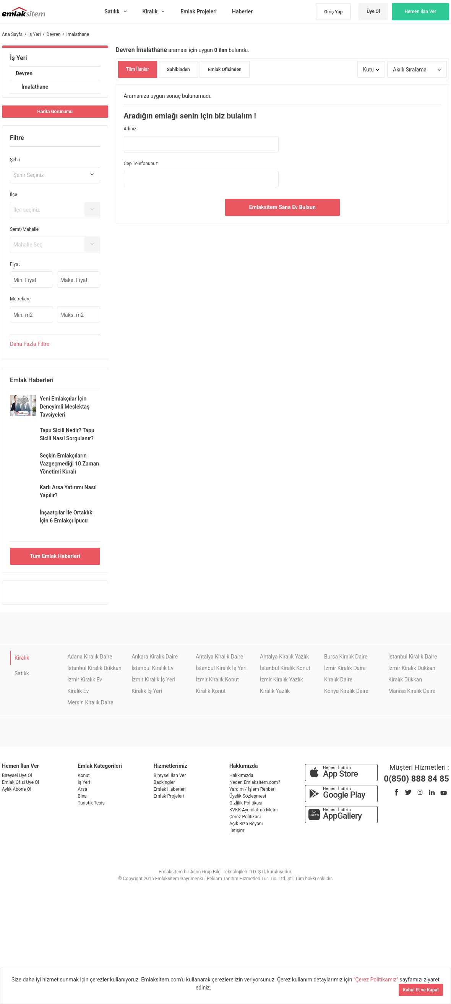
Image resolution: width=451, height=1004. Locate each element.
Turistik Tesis (91, 803)
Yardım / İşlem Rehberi (252, 789)
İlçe (13, 194)
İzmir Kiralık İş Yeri (153, 679)
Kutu (368, 70)
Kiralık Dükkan (405, 679)
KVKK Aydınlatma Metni (253, 810)
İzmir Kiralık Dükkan (411, 668)
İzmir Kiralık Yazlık (281, 679)
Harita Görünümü (55, 111)
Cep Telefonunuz (141, 163)
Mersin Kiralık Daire (90, 702)
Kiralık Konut (211, 691)
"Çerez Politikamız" (376, 979)
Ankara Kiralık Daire (154, 657)
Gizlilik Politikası (246, 803)
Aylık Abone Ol (16, 789)
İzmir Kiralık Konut (217, 679)
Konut (83, 775)
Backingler (164, 782)
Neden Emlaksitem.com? (254, 782)
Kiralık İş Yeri (146, 691)
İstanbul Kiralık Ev (152, 668)
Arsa (82, 789)
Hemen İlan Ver (420, 11)
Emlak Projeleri (169, 796)
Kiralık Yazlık (275, 691)
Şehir (15, 159)
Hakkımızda (241, 775)
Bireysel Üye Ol (17, 775)
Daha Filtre (29, 344)
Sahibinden (178, 69)
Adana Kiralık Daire (89, 657)
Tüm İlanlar (137, 69)
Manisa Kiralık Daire (411, 691)
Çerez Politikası (245, 816)
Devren (24, 73)
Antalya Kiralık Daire (219, 657)
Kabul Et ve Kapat (421, 990)
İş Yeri (18, 58)
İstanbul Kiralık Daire (412, 657)
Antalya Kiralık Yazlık (284, 657)
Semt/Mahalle (24, 229)
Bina (82, 796)
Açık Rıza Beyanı (246, 823)
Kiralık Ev (78, 691)
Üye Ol (373, 11)
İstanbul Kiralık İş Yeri (221, 668)
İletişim (236, 830)
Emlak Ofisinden (225, 69)
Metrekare (20, 299)
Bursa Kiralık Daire (345, 657)
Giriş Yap (333, 12)
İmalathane (34, 87)
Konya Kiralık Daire (346, 691)
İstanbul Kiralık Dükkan (94, 668)
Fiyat (15, 264)
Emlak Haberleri (170, 789)
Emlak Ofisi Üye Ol (20, 782)
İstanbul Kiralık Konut (285, 668)
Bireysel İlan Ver (170, 775)
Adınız (130, 128)
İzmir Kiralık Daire (345, 668)
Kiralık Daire (338, 679)
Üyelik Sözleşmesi (247, 796)
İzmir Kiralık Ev (84, 679)
